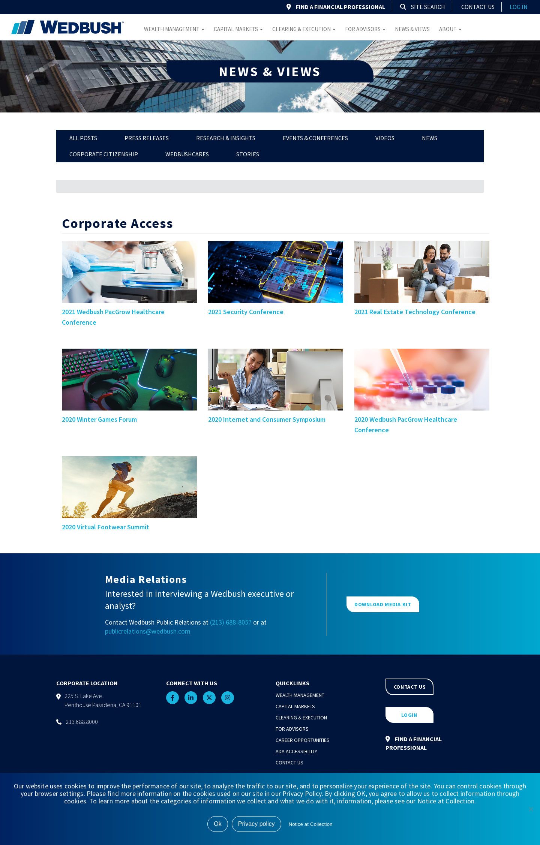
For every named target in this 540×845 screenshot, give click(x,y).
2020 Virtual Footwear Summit (105, 527)
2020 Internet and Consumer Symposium (267, 419)
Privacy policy (256, 824)
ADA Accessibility (296, 751)
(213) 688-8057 (231, 622)
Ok (217, 824)
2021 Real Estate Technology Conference (415, 311)
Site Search (422, 6)
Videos (384, 138)
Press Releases (146, 138)
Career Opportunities (303, 740)
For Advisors (365, 29)
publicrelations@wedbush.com (147, 631)
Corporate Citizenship (103, 154)
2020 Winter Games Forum (99, 419)
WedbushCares (187, 154)
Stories (247, 154)
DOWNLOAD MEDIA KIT (382, 604)
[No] (530, 809)
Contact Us (478, 6)
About (450, 29)
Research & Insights (225, 138)
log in (519, 6)
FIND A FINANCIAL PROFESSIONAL (335, 6)
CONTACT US (410, 686)
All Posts (83, 138)
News (429, 138)
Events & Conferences (315, 138)
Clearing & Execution (304, 29)
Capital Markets (238, 29)
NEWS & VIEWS (270, 71)
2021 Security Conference (246, 311)
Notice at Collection (311, 824)
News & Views (412, 29)
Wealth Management (174, 29)
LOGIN (409, 715)
